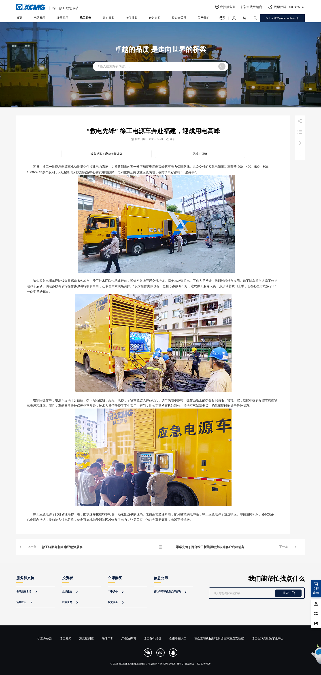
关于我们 (203, 17)
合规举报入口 (178, 638)
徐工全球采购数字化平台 (268, 638)
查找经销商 (254, 7)
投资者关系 (179, 17)
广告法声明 (128, 638)
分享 (170, 139)
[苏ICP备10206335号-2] (172, 663)
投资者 (67, 578)
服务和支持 (25, 578)
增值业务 (131, 17)
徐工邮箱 (65, 638)
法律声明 (107, 638)
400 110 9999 (203, 663)
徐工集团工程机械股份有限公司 (134, 663)
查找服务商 (228, 7)
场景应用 (62, 17)
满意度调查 (86, 638)
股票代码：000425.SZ (289, 7)
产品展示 (39, 17)
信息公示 (161, 578)
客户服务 (108, 17)
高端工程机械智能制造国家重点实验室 (219, 638)
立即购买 (115, 578)
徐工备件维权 (152, 638)
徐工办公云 (44, 638)
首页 (19, 17)
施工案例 (85, 17)
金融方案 (154, 17)
